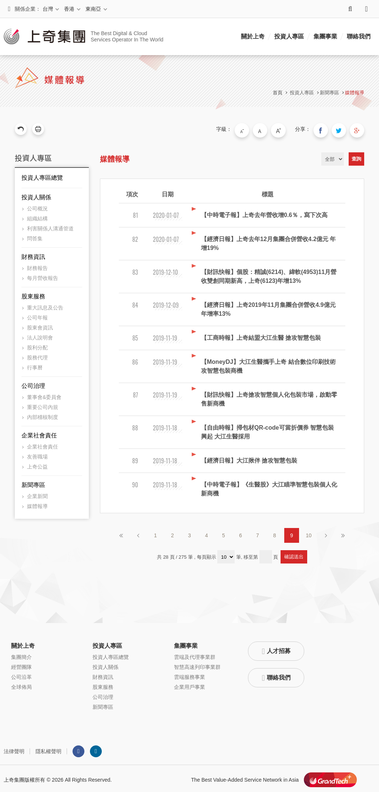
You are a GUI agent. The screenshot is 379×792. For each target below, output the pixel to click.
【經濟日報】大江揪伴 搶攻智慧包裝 (249, 458)
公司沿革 (21, 674)
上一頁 (138, 532)
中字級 (272, 129)
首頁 (277, 92)
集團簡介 (21, 654)
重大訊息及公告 (45, 305)
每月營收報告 (42, 275)
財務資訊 (33, 254)
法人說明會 (40, 335)
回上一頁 (21, 129)
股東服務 (33, 294)
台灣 (48, 9)
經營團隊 (21, 664)
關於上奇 (253, 36)
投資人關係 (36, 195)
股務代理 (37, 355)
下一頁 (325, 532)
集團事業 (325, 36)
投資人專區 (289, 36)
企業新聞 (37, 494)
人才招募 (279, 648)
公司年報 (37, 315)
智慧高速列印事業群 (197, 664)
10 (309, 533)
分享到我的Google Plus (358, 129)
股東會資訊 (40, 325)
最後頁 (342, 532)
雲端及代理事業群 (194, 654)
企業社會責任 (39, 433)
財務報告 (37, 265)
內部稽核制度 (42, 414)
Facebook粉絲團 (78, 749)
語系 (366, 9)
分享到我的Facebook (327, 129)
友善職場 (37, 454)
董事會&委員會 (44, 394)
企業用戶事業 (189, 684)
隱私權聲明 (48, 749)
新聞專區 (33, 482)
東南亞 (93, 9)
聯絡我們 (358, 36)
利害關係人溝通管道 (50, 226)
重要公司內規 (42, 404)
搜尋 (350, 9)
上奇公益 (37, 464)
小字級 (256, 129)
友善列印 (38, 129)
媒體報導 (354, 92)
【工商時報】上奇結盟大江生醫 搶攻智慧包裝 (261, 335)
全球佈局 (21, 684)
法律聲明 (14, 749)
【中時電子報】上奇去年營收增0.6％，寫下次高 (264, 212)
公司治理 (33, 383)
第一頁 (121, 532)
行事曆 (35, 365)
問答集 (35, 236)
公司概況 (37, 206)
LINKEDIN (96, 749)
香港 (69, 9)
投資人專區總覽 (42, 175)
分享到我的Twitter (343, 129)
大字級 (288, 129)
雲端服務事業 (189, 674)
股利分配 (37, 345)
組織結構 (37, 216)
